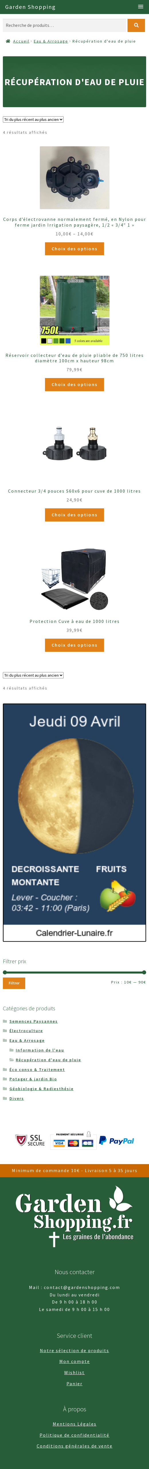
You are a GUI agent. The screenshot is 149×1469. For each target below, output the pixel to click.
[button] (140, 7)
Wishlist (74, 1372)
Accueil (21, 41)
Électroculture (26, 1030)
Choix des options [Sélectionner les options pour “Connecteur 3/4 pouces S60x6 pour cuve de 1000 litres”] (74, 514)
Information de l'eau (40, 1050)
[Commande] (33, 119)
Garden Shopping (30, 6)
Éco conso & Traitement (37, 1069)
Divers (16, 1098)
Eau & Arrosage (51, 41)
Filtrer (14, 983)
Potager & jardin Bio (33, 1079)
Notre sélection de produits (74, 1350)
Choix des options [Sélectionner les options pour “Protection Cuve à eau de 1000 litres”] (74, 645)
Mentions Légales (75, 1424)
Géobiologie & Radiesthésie (41, 1088)
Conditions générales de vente (75, 1446)
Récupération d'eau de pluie (48, 1059)
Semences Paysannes (33, 1021)
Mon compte (74, 1361)
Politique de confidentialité (74, 1435)
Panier (74, 1383)
